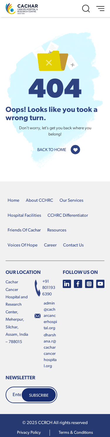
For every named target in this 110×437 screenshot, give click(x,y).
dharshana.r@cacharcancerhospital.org (50, 351)
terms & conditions (76, 433)
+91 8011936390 (44, 288)
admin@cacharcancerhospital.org (50, 316)
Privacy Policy (29, 433)
